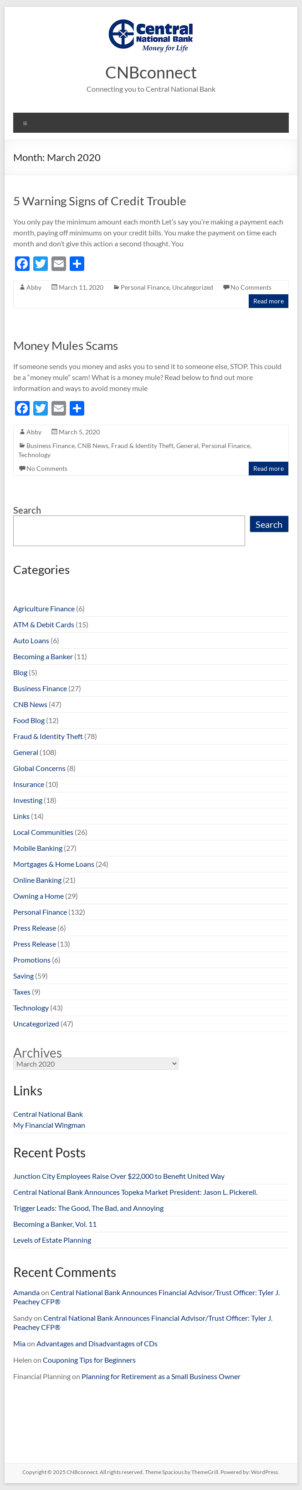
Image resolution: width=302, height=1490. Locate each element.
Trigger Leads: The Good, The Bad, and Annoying (88, 1207)
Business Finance (50, 445)
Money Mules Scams (65, 345)
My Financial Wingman (49, 1124)
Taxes (22, 991)
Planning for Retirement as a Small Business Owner (161, 1376)
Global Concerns (39, 768)
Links (21, 816)
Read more (268, 301)
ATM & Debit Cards (43, 624)
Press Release (34, 927)
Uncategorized (192, 287)
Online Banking (37, 879)
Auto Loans (31, 640)
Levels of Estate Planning (52, 1239)
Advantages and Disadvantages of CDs (97, 1343)
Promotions (32, 959)
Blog (20, 672)
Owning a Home (38, 895)
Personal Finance (145, 287)
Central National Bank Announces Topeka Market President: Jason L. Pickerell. (135, 1192)
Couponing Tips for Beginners (89, 1359)
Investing (27, 800)
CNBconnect (151, 72)
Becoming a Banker (43, 656)
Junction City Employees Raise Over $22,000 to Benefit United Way (119, 1176)
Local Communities (43, 832)
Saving (23, 975)
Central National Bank (48, 1114)
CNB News (92, 445)
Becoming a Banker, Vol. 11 (55, 1223)
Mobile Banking (37, 848)
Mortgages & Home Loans (53, 864)
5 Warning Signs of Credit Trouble (99, 200)
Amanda (26, 1292)
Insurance (28, 784)
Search (27, 510)
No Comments (250, 287)
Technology (34, 454)
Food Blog (29, 720)
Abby (33, 287)
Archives (37, 1052)
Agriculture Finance (44, 608)
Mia (19, 1343)
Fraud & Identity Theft (142, 445)
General (187, 445)
